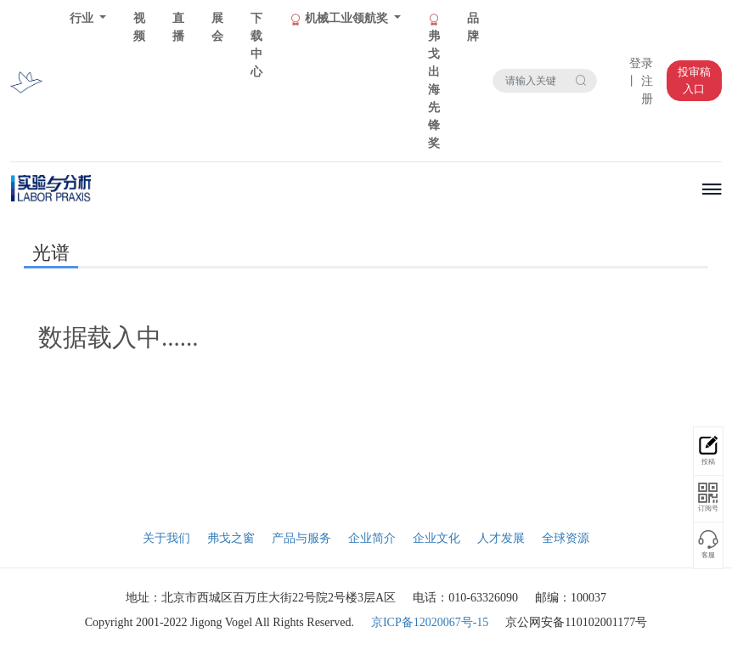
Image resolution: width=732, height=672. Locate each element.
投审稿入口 (694, 80)
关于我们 (166, 538)
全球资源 (565, 538)
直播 (178, 27)
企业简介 (372, 538)
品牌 (473, 27)
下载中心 (256, 45)
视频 (139, 27)
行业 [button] (83, 18)
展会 (217, 27)
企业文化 (436, 538)
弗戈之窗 (231, 538)
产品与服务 (301, 538)
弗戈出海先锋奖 (434, 82)
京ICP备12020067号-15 (429, 622)
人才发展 (501, 538)
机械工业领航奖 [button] (340, 18)
